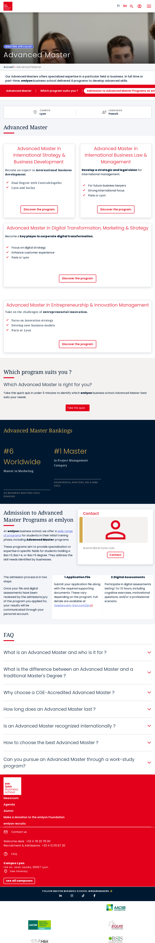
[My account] (139, 6)
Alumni (8, 811)
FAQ (14, 854)
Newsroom (11, 798)
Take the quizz (76, 408)
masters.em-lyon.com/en (72, 605)
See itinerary (18, 871)
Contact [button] (115, 555)
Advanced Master (18, 91)
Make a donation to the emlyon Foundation (34, 817)
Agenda (9, 804)
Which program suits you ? (59, 91)
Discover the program (39, 209)
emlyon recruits (15, 823)
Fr (118, 6)
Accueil (9, 67)
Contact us (19, 832)
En (125, 6)
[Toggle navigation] (149, 6)
